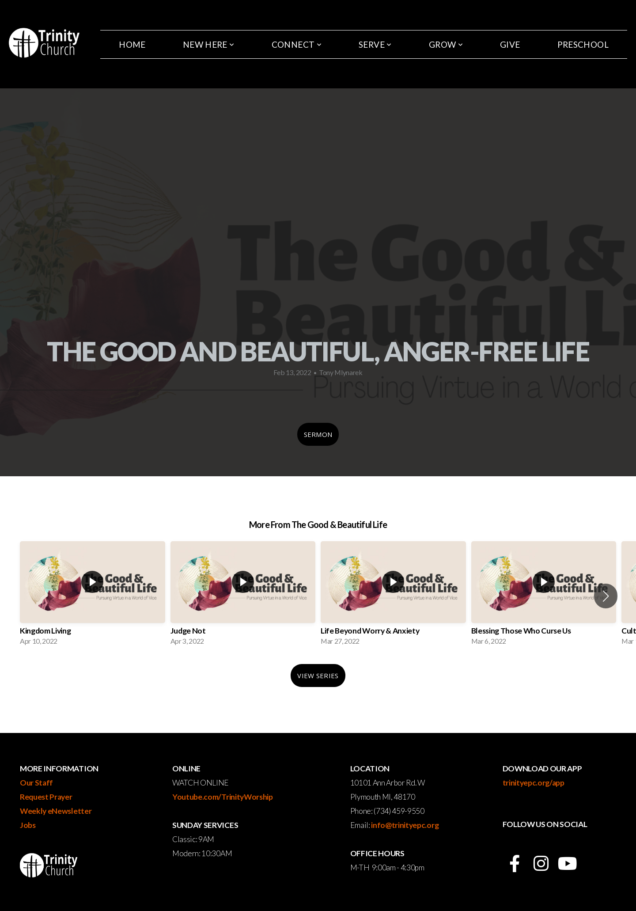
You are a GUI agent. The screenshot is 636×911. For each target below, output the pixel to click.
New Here (209, 44)
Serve (375, 44)
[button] (606, 596)
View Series (317, 675)
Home (132, 44)
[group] (92, 596)
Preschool (583, 44)
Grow (446, 44)
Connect (297, 44)
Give (510, 44)
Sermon (318, 434)
